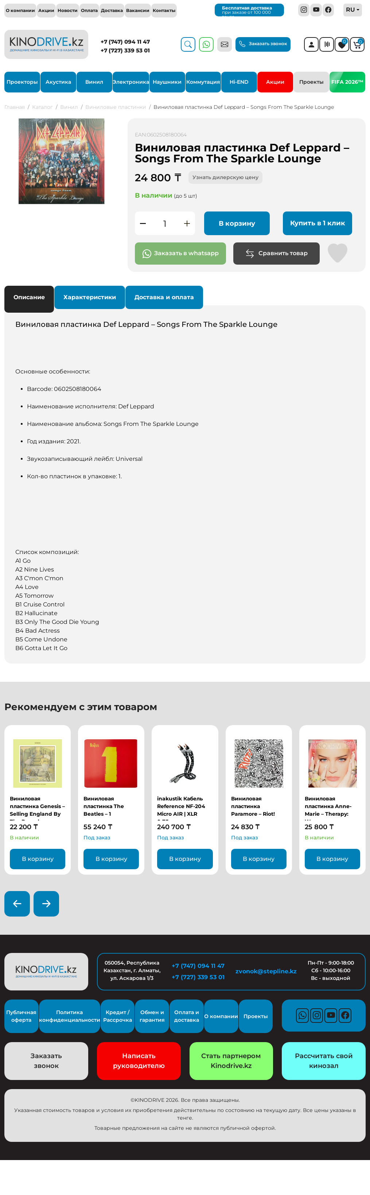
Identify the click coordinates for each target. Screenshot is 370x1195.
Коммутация (203, 82)
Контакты (164, 10)
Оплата (89, 10)
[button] (112, 125)
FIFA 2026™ (347, 82)
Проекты (311, 82)
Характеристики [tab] (89, 297)
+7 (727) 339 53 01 (125, 50)
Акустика (58, 82)
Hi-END (239, 82)
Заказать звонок (263, 44)
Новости (68, 10)
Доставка (112, 10)
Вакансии (137, 10)
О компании (20, 10)
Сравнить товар (276, 253)
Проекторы (22, 82)
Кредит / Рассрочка (117, 1016)
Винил (94, 82)
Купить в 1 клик (317, 223)
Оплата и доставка (186, 1016)
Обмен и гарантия (152, 1016)
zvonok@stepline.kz (264, 971)
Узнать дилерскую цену (225, 177)
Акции (46, 10)
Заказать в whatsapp (181, 253)
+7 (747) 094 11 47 (125, 41)
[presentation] (17, 904)
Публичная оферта (21, 1016)
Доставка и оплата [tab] (164, 297)
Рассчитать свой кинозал (324, 1061)
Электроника (131, 82)
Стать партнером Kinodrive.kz (231, 1061)
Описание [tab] (29, 297)
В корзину (237, 223)
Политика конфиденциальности (69, 1016)
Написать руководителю (139, 1061)
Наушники (167, 82)
